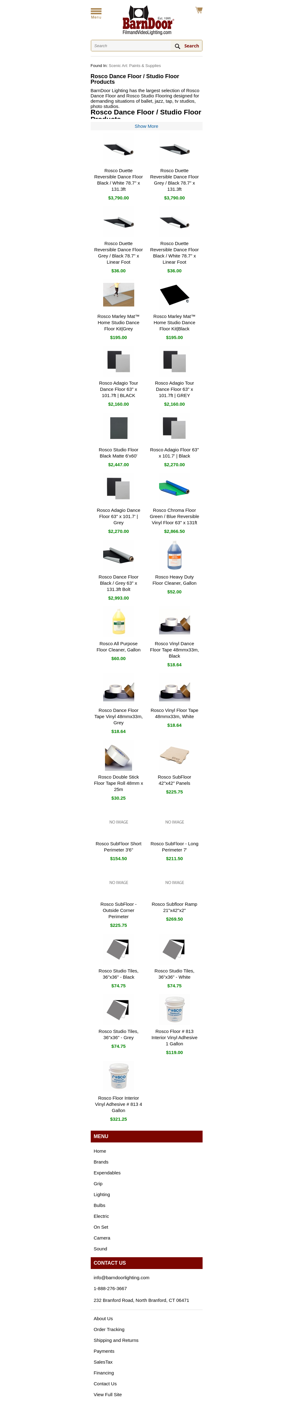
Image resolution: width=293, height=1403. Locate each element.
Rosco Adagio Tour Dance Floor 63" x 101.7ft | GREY (174, 389)
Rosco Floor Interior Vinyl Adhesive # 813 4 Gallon (118, 1104)
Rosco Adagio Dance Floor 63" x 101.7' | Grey (118, 516)
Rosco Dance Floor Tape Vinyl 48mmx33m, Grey (118, 716)
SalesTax (103, 1362)
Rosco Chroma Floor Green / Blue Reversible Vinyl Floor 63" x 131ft (174, 516)
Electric (101, 1216)
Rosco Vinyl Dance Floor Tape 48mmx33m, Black (174, 650)
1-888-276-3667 (110, 1288)
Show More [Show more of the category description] (146, 126)
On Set (101, 1227)
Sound (100, 1248)
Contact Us (105, 1383)
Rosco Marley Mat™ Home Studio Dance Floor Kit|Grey (119, 322)
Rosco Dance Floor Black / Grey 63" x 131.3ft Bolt (118, 583)
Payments (104, 1351)
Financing (104, 1372)
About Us (103, 1318)
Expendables (107, 1172)
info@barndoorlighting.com (122, 1277)
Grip (98, 1183)
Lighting (102, 1194)
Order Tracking (109, 1329)
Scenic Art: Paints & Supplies (135, 65)
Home (100, 1151)
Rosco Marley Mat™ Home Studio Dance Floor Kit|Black (174, 322)
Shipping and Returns (116, 1340)
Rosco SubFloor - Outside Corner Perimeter (118, 910)
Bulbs (100, 1205)
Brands (101, 1161)
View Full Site (108, 1394)
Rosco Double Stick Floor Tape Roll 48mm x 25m (118, 783)
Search (191, 46)
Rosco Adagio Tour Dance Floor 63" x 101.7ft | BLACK (118, 389)
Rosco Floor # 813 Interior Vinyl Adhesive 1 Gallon (174, 1037)
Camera (102, 1237)
